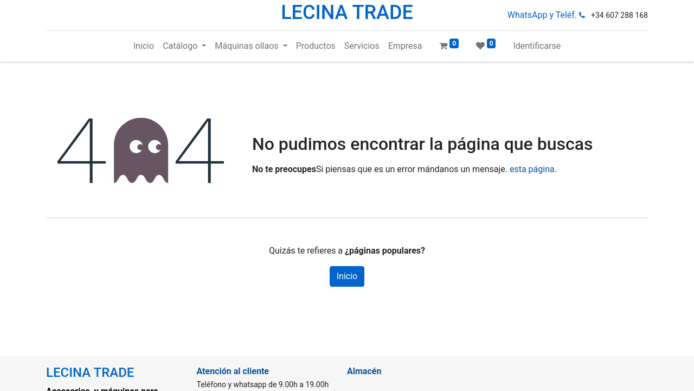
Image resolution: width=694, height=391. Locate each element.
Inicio (347, 276)
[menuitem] (143, 46)
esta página (532, 169)
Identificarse (537, 46)
